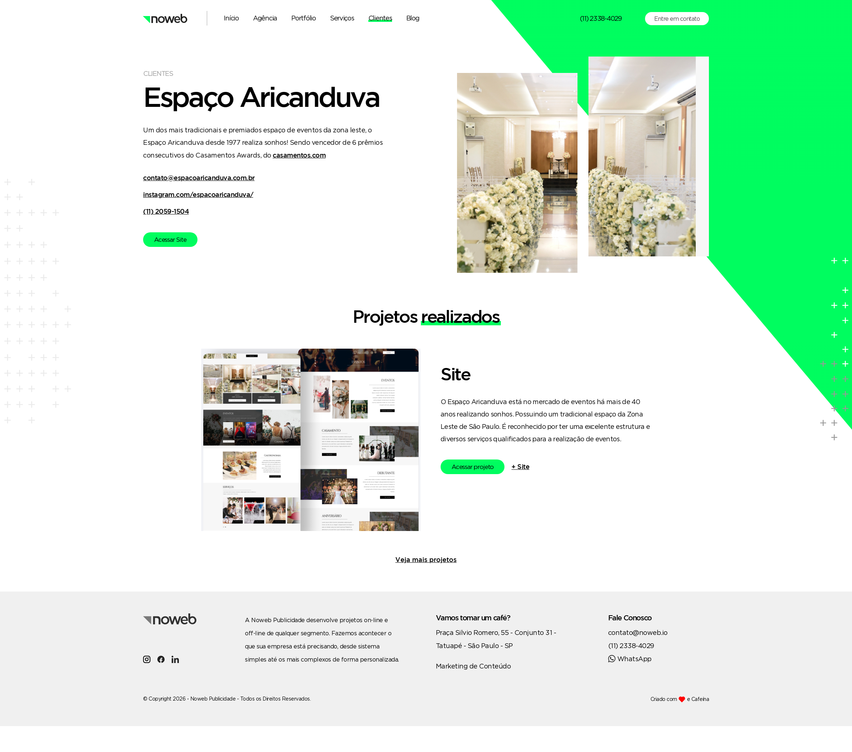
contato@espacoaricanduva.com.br (199, 177)
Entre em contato (677, 18)
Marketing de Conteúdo (473, 666)
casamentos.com (299, 155)
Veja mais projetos (426, 559)
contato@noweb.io (638, 632)
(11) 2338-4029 (601, 18)
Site (455, 373)
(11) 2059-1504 (166, 211)
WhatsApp (630, 659)
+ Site (520, 466)
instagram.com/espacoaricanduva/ (198, 194)
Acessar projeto (473, 466)
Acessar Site (170, 239)
